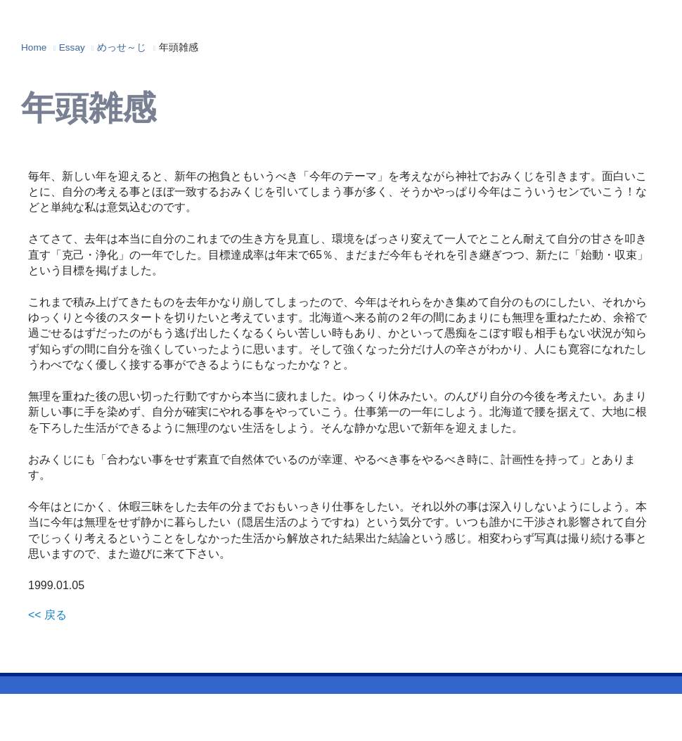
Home (33, 47)
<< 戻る (47, 615)
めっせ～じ (121, 47)
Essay (72, 47)
